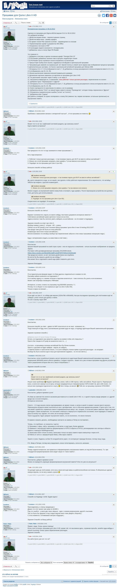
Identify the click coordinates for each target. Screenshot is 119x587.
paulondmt (6, 390)
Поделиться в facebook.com (107, 15)
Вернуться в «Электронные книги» (14, 570)
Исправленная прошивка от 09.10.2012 (41, 29)
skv (4, 26)
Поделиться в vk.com (114, 15)
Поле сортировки (63, 562)
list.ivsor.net (36, 4)
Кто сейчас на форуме (10, 574)
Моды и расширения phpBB (10, 585)
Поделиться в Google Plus (111, 15)
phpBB (24, 584)
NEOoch (5, 111)
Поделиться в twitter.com (103, 15)
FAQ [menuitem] (13, 11)
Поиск (110, 6)
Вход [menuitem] (113, 11)
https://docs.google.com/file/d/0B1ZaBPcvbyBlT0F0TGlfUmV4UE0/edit (51, 253)
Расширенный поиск (113, 6)
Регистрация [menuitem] (106, 11)
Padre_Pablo (7, 524)
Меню (7, 11)
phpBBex (15, 584)
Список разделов (9, 581)
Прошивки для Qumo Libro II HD (19, 15)
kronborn (6, 148)
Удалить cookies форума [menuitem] (91, 581)
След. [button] (115, 22)
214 (11, 45)
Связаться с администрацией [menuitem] (72, 581)
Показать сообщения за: (38, 562)
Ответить (6, 23)
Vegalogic (33, 584)
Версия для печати (99, 15)
